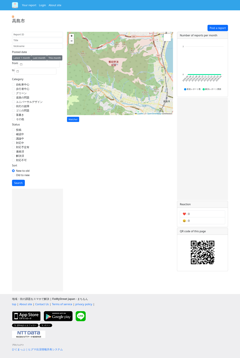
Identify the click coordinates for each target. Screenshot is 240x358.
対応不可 (21, 160)
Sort (14, 165)
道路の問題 (22, 97)
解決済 (20, 156)
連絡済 (20, 151)
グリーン (21, 93)
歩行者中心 (22, 89)
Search (18, 183)
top (14, 304)
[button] (71, 36)
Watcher (73, 119)
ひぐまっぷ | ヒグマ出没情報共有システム (37, 349)
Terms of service (62, 304)
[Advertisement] (37, 240)
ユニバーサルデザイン (29, 102)
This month (54, 57)
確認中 (20, 134)
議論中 (20, 138)
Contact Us (42, 304)
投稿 (18, 130)
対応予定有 (22, 147)
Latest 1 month (22, 57)
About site (55, 5)
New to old (23, 171)
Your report (29, 5)
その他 (20, 119)
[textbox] (39, 64)
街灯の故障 (22, 106)
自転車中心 (22, 84)
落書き (20, 115)
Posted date (19, 52)
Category (17, 79)
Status (16, 124)
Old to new (23, 175)
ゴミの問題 (22, 110)
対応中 (20, 143)
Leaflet (139, 113)
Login (42, 5)
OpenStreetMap (154, 113)
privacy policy (83, 304)
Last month (39, 57)
